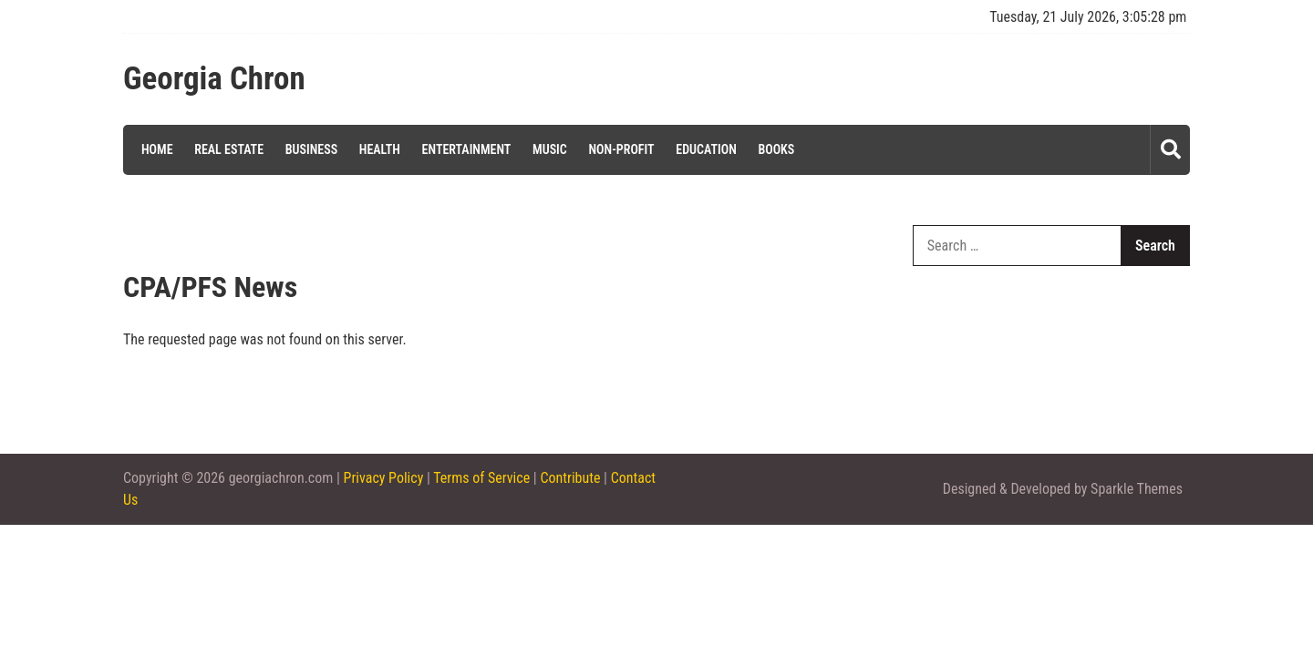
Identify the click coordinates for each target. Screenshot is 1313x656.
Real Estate (229, 149)
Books (776, 149)
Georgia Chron (214, 79)
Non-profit (621, 149)
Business (311, 149)
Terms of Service (481, 478)
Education (706, 149)
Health (379, 149)
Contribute (570, 478)
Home (157, 149)
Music (549, 149)
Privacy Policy (384, 478)
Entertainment (467, 149)
